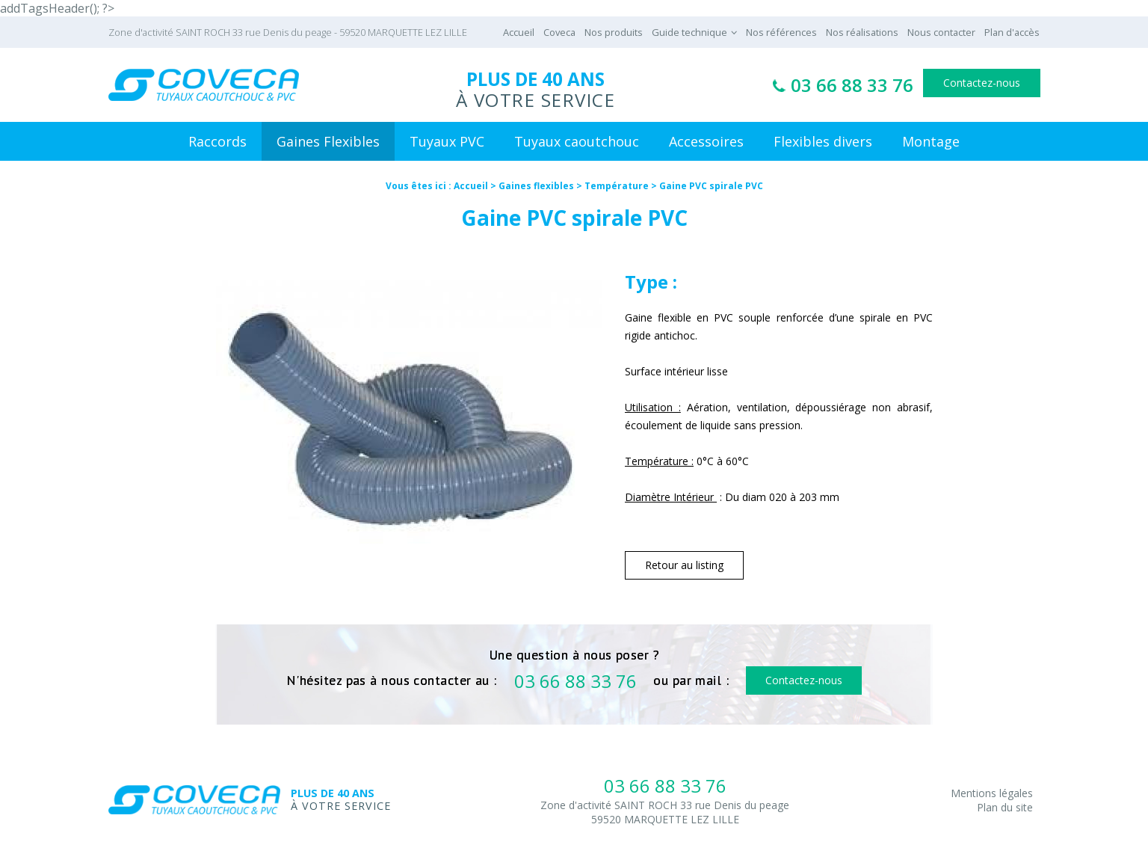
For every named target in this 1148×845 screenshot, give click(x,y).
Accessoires (706, 141)
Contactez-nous (981, 83)
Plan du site (1005, 807)
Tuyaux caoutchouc (576, 141)
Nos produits (613, 32)
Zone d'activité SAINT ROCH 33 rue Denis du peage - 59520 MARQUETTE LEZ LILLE (287, 32)
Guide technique (689, 32)
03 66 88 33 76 (852, 85)
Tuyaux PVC (447, 141)
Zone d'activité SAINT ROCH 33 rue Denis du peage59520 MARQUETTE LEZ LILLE (664, 812)
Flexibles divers (823, 141)
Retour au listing (684, 565)
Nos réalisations (862, 32)
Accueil (518, 32)
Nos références (781, 32)
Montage (931, 141)
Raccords (217, 141)
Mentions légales (992, 793)
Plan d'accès (1012, 32)
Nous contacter (941, 32)
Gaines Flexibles (328, 141)
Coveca (559, 32)
